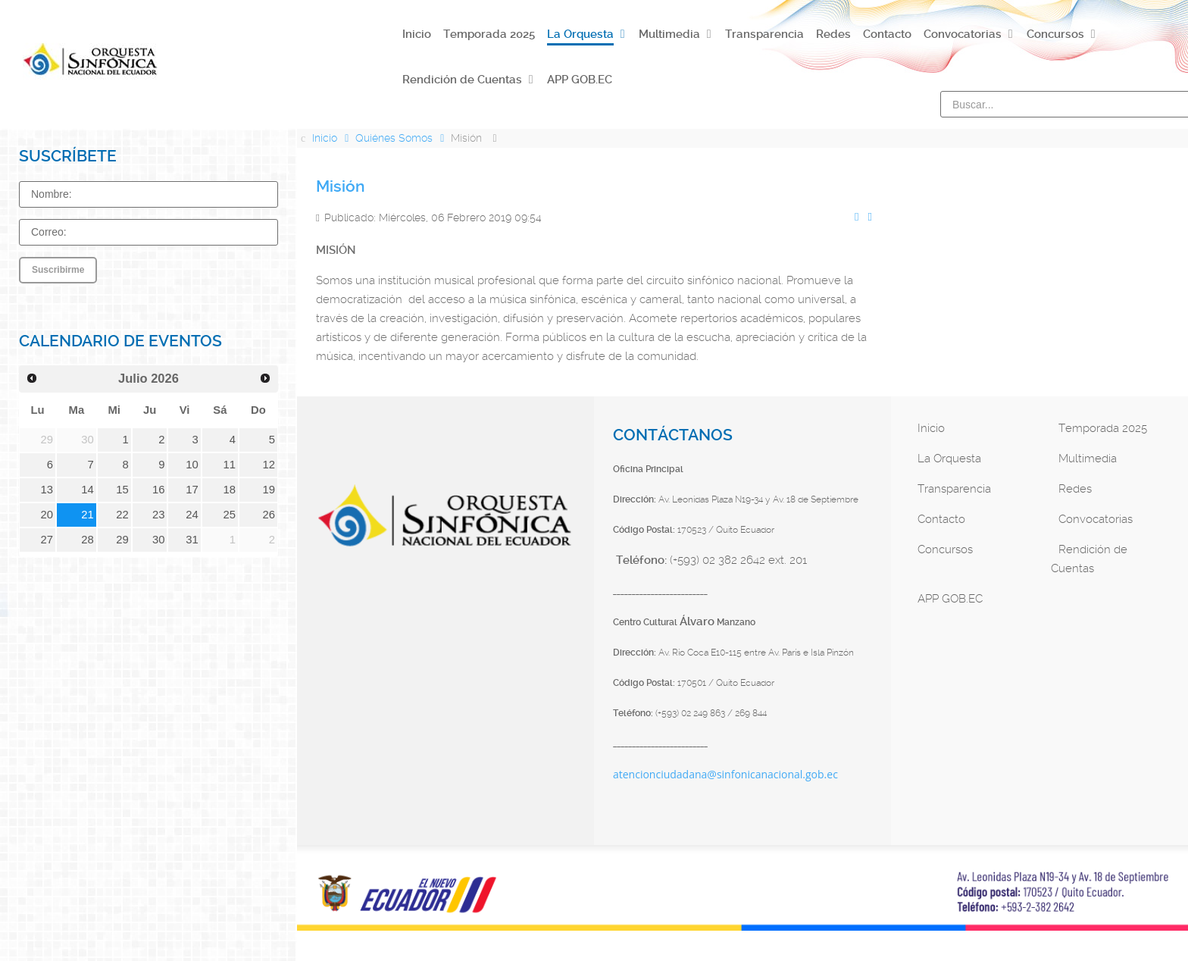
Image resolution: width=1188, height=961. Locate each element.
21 (87, 515)
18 (229, 490)
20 (47, 515)
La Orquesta (949, 458)
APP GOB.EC (950, 599)
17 (192, 490)
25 (229, 515)
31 (192, 540)
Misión (340, 186)
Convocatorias (1095, 519)
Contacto (941, 519)
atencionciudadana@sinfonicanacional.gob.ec (725, 774)
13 (47, 490)
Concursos (945, 549)
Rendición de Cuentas (1089, 559)
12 (269, 465)
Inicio (931, 428)
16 (158, 490)
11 (229, 465)
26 (269, 515)
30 (158, 540)
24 (192, 515)
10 (192, 465)
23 (158, 515)
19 (269, 490)
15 (122, 490)
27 (47, 540)
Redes (1075, 489)
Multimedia (1087, 458)
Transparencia (954, 489)
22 (122, 515)
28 (87, 540)
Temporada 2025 (1102, 428)
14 (87, 490)
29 (122, 540)
